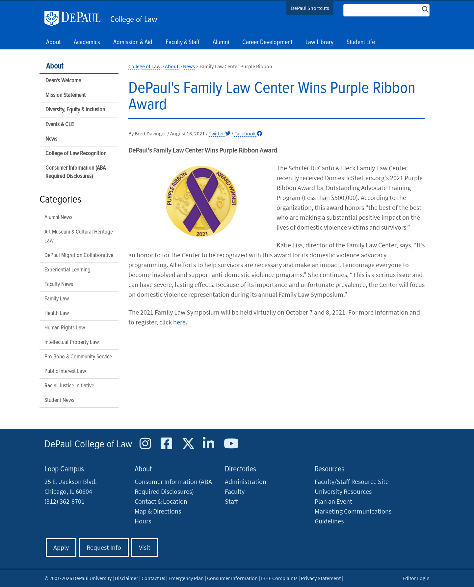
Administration (245, 481)
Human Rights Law (64, 328)
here (179, 322)
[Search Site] (386, 10)
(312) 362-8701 (64, 501)
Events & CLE (59, 124)
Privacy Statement (321, 578)
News (51, 139)
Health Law (56, 313)
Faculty (235, 491)
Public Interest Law (65, 371)
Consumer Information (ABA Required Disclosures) (75, 172)
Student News (59, 400)
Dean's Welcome (63, 81)
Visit (144, 547)
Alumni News (58, 217)
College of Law (133, 19)
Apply (61, 547)
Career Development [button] (267, 42)
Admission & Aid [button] (132, 42)
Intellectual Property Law (71, 342)
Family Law (56, 299)
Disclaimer (126, 578)
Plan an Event (333, 501)
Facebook (248, 133)
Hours (143, 521)
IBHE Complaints (279, 578)
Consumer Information (232, 578)
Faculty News (58, 284)
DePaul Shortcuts (310, 8)
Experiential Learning (67, 270)
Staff (231, 501)
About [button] (53, 42)
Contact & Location (161, 501)
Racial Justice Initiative (69, 386)
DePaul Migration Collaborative (78, 255)
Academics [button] (87, 42)
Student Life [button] (361, 42)
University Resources (343, 491)
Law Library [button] (319, 42)
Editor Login (416, 578)
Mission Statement (65, 95)
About (54, 66)
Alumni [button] (221, 42)
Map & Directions (158, 511)
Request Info (104, 547)
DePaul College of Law (88, 444)
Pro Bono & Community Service (78, 357)
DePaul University (75, 18)
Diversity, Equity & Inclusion (75, 110)
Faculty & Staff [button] (182, 42)
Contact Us (153, 578)
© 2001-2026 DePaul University (78, 578)
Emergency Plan (186, 578)
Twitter (219, 133)
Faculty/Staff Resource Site (352, 481)
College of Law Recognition (75, 153)
